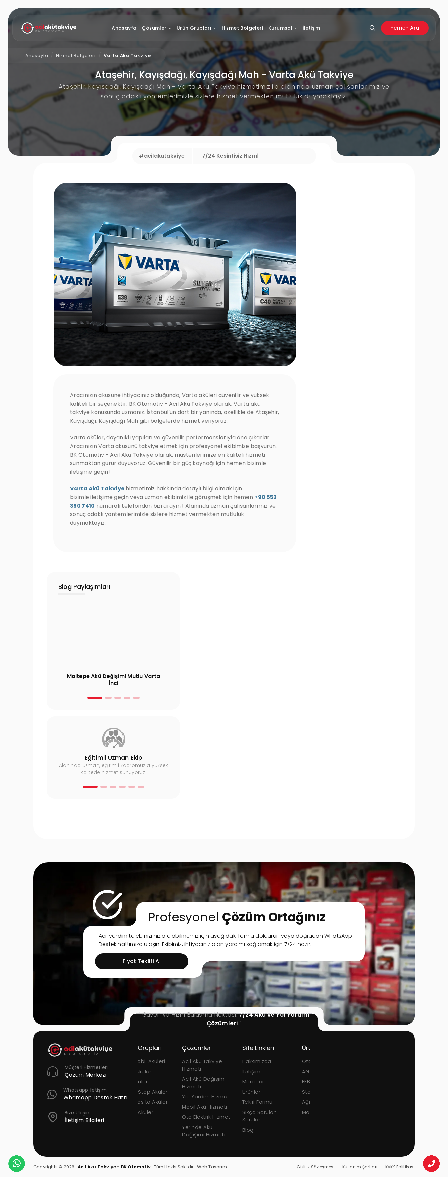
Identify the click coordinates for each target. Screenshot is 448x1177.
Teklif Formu (272, 1101)
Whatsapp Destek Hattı (95, 1097)
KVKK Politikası (400, 1167)
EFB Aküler (150, 1081)
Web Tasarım (212, 1167)
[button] (94, 698)
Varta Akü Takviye (127, 55)
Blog (262, 1129)
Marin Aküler (152, 1112)
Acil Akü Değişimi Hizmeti (219, 1082)
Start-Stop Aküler (160, 1091)
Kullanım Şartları (359, 1167)
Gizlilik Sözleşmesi (316, 1167)
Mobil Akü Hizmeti (219, 1106)
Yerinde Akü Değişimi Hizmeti (218, 1131)
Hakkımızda (271, 1061)
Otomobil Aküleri (158, 1061)
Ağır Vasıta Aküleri (160, 1101)
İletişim (311, 28)
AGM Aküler (151, 1071)
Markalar (268, 1081)
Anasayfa (124, 28)
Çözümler (156, 28)
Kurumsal (282, 28)
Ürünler (266, 1091)
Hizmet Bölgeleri (242, 28)
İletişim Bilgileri (84, 1120)
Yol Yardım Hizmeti (221, 1096)
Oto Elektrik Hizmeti (222, 1116)
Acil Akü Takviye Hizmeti (217, 1064)
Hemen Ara (404, 27)
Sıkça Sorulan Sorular (274, 1116)
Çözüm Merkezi (85, 1075)
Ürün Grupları (196, 28)
